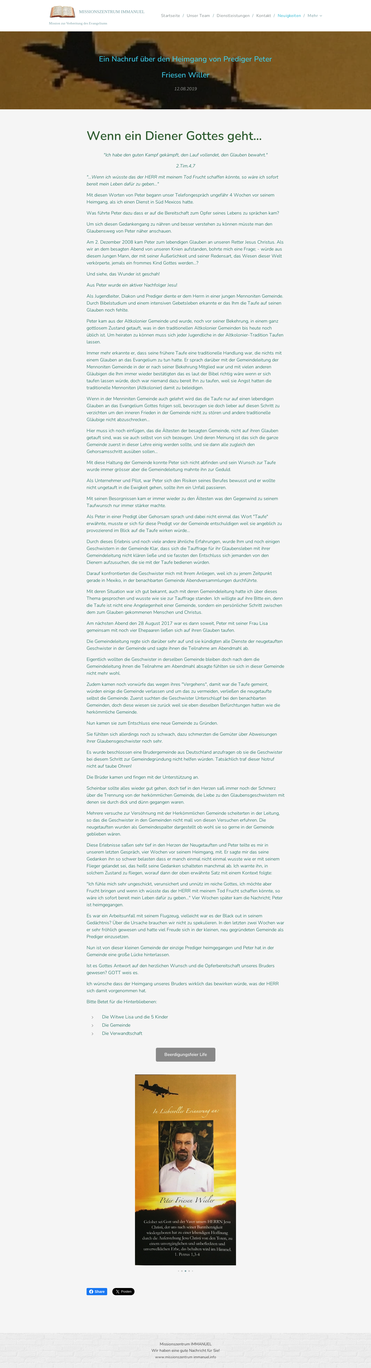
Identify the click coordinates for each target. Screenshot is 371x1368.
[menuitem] (196, 15)
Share (97, 1292)
